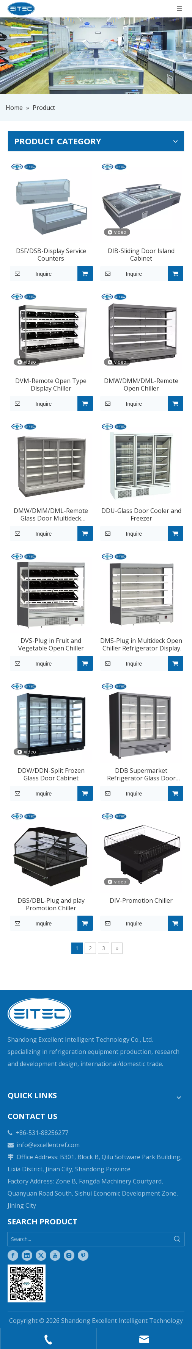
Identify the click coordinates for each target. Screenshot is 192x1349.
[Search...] (89, 1239)
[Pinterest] (83, 1255)
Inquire (31, 273)
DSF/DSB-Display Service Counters (51, 254)
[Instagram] (69, 1255)
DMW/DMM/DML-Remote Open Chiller (141, 384)
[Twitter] (41, 1255)
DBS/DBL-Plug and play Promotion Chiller (51, 904)
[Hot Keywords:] (177, 1239)
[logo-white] (39, 1014)
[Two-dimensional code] (27, 1283)
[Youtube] (55, 1255)
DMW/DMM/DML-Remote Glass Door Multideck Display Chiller (51, 514)
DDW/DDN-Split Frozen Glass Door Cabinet (51, 774)
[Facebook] (13, 1255)
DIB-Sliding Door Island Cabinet (141, 254)
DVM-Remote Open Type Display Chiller (51, 384)
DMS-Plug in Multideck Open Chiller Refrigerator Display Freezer (141, 644)
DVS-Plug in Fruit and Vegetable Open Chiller (51, 644)
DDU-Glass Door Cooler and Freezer (141, 514)
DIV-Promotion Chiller (141, 900)
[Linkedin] (27, 1255)
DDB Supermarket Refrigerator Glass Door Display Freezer (141, 774)
